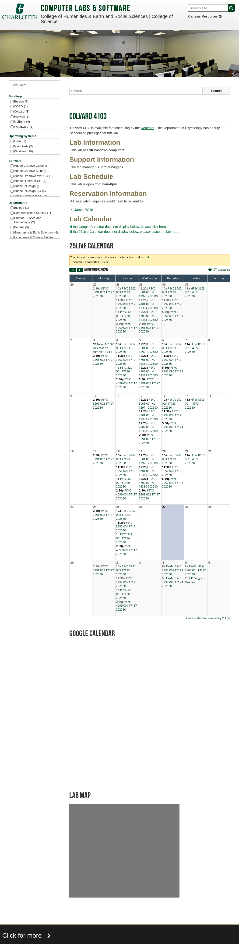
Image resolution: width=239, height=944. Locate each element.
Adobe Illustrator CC (30, 181)
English (21, 227)
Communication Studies (32, 213)
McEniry (22, 122)
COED (21, 106)
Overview (19, 84)
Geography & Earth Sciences (36, 232)
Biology (21, 208)
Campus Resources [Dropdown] (204, 16)
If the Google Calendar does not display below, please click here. (118, 227)
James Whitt (83, 210)
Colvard (21, 112)
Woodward (23, 127)
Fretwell (21, 117)
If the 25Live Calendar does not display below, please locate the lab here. (124, 231)
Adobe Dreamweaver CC (33, 176)
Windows (23, 151)
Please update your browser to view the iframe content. (149, 437)
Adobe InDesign (27, 186)
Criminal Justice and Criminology (27, 220)
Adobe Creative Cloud (31, 166)
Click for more (26, 935)
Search (234, 8)
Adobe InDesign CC (30, 191)
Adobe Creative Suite (31, 171)
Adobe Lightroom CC (30, 196)
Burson (21, 101)
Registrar (147, 128)
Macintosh (23, 146)
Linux (20, 141)
